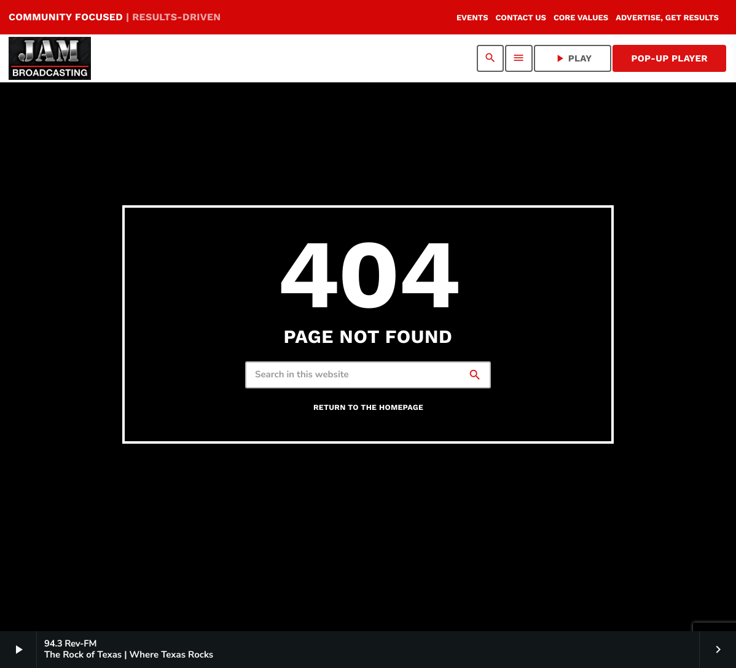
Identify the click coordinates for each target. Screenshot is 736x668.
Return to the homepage (368, 407)
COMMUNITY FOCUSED (115, 17)
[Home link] (50, 58)
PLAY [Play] (573, 58)
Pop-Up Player (669, 58)
